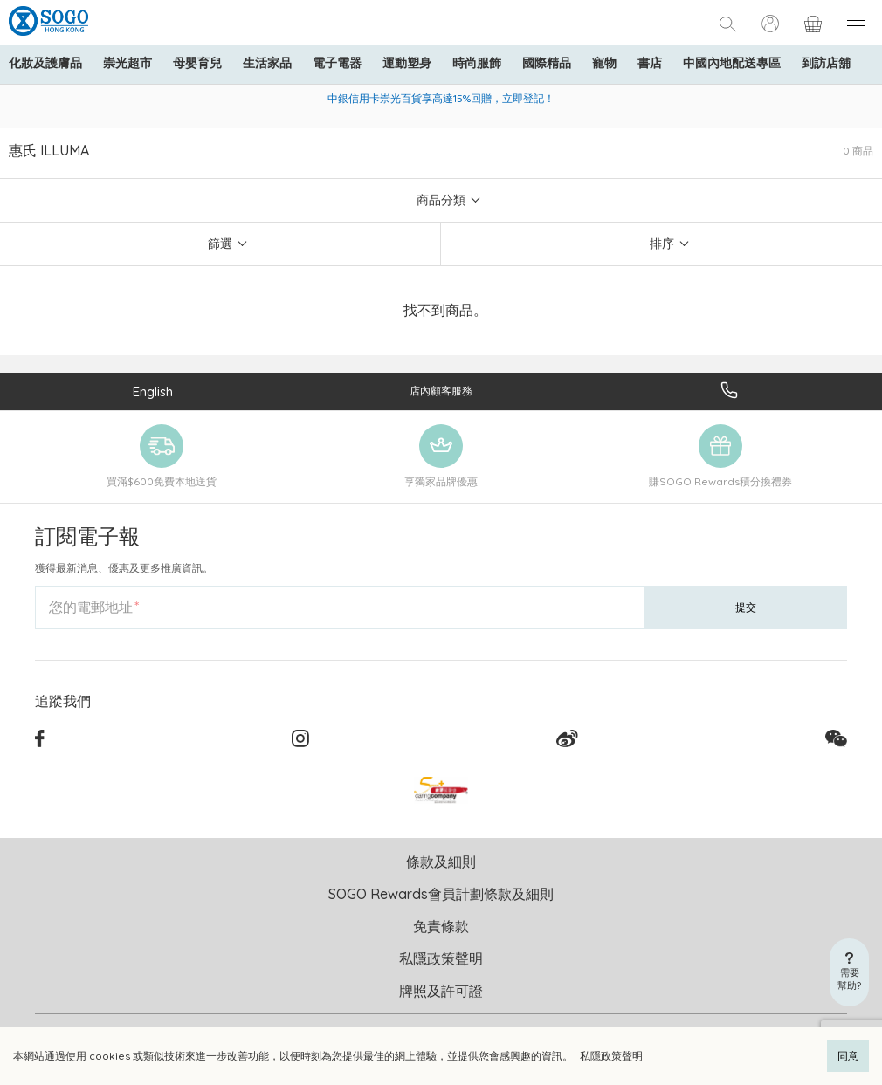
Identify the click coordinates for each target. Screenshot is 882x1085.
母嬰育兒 (197, 63)
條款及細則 (441, 861)
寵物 (604, 63)
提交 (745, 607)
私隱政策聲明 (611, 1055)
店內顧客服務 (441, 390)
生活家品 (267, 63)
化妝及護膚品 (45, 63)
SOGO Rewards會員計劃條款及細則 (441, 894)
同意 (847, 1055)
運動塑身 (406, 63)
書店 (649, 63)
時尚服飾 (476, 63)
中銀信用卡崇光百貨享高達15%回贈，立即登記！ (441, 98)
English (153, 391)
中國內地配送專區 (732, 63)
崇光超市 (127, 63)
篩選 (220, 243)
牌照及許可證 (441, 990)
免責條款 (441, 926)
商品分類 (441, 200)
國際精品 (546, 63)
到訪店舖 (826, 63)
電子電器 (337, 63)
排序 (662, 243)
